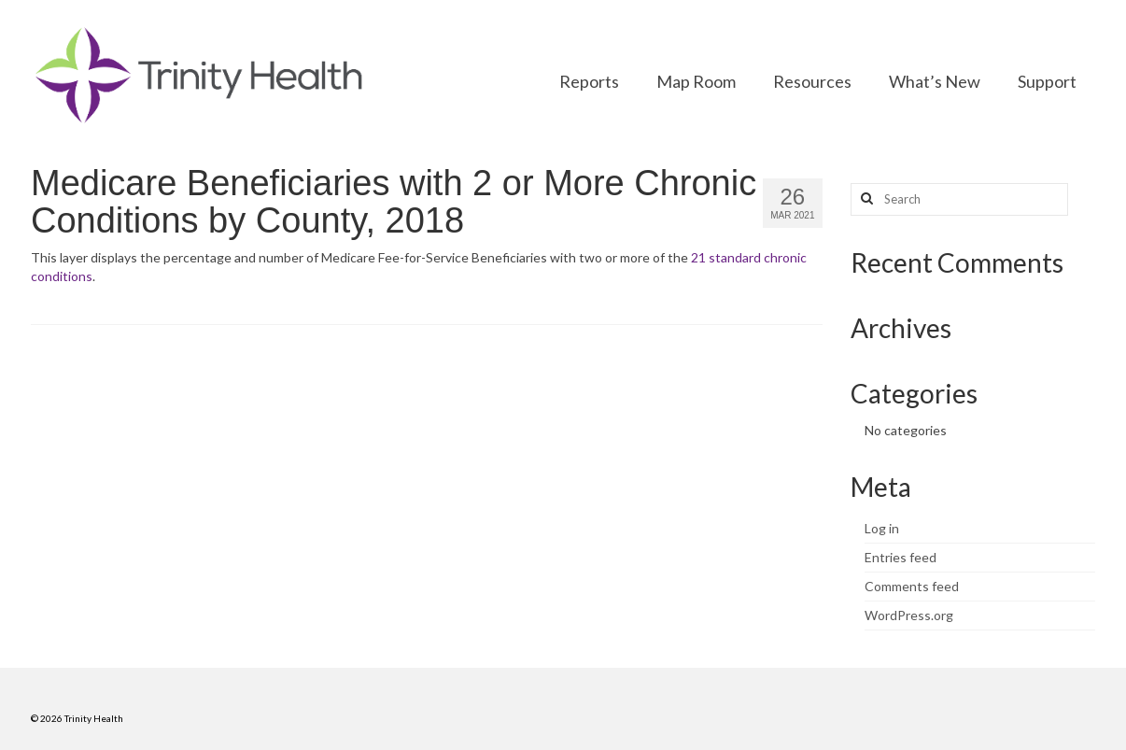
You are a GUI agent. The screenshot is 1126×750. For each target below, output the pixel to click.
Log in (882, 528)
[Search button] (865, 199)
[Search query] (959, 199)
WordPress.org (909, 615)
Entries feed (900, 557)
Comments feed (912, 586)
